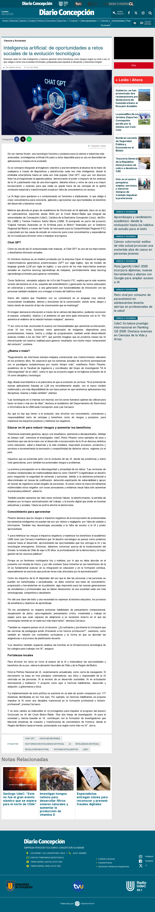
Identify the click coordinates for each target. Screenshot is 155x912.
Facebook (146, 861)
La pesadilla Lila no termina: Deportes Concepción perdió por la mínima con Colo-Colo (127, 122)
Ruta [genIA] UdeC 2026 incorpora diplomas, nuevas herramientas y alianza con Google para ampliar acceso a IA (133, 274)
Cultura (73, 20)
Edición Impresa (145, 23)
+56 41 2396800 (79, 853)
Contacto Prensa (105, 862)
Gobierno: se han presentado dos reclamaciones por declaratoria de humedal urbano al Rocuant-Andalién (127, 98)
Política (40, 20)
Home (5, 20)
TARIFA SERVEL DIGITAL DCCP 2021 (46, 861)
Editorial (14, 20)
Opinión (23, 20)
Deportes (61, 20)
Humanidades (118, 20)
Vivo (133, 65)
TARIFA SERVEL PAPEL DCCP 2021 (45, 866)
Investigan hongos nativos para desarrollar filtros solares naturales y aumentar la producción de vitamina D (54, 804)
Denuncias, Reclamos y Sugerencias (113, 866)
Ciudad (31, 20)
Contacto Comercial (106, 859)
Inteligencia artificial (87, 744)
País (129, 20)
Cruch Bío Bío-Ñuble (50, 738)
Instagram (146, 856)
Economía (51, 20)
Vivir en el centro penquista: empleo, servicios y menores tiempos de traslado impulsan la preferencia (126, 188)
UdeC (85, 749)
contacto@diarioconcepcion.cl (47, 857)
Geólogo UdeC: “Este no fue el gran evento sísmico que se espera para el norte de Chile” (19, 799)
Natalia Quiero (15, 67)
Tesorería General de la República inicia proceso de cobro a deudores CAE (127, 164)
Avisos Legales (118, 13)
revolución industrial (37, 749)
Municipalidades (89, 20)
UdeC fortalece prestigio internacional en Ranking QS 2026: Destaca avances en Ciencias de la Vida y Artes (133, 331)
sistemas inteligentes (66, 749)
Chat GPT (30, 738)
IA (70, 744)
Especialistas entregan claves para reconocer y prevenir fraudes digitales (92, 799)
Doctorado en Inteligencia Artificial (44, 744)
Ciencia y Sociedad (105, 22)
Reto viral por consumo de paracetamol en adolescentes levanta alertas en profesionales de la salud (133, 302)
